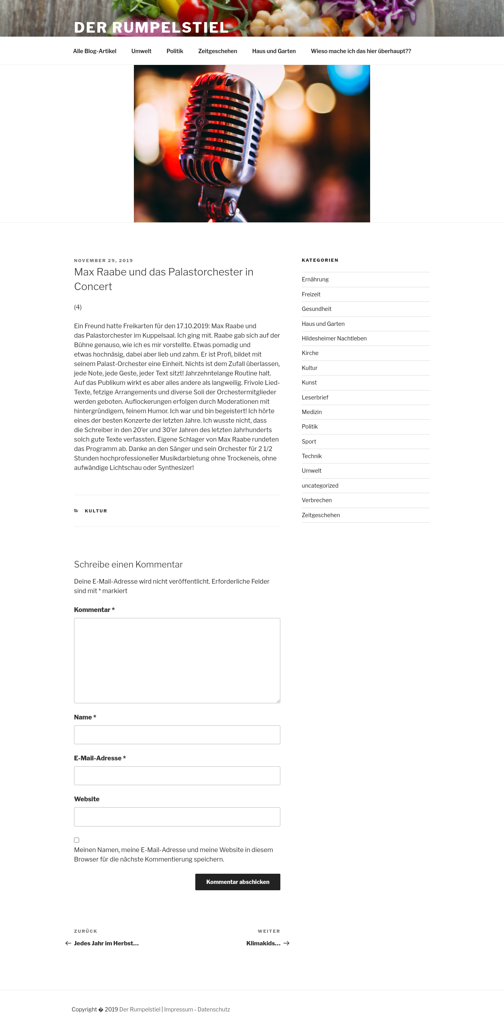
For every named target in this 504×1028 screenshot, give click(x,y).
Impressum (178, 1009)
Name (85, 717)
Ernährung (315, 279)
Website (87, 799)
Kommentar (94, 610)
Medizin (312, 412)
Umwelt (142, 51)
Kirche (310, 352)
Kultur (96, 511)
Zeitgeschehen (217, 51)
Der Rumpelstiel (152, 27)
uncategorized (320, 485)
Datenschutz (214, 1009)
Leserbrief (315, 397)
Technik (312, 456)
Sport (309, 441)
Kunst (309, 382)
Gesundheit (317, 308)
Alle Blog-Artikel (95, 51)
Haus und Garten (274, 51)
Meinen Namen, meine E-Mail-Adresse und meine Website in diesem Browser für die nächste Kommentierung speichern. (173, 854)
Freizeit (311, 294)
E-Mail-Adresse (100, 758)
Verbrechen (317, 500)
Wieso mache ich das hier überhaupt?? (361, 51)
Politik (175, 51)
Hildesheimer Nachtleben (334, 338)
